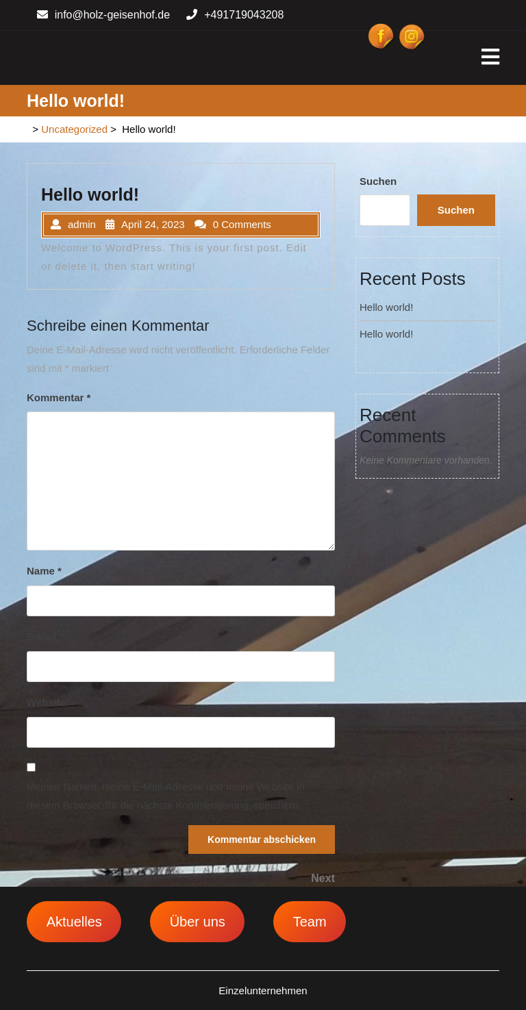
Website (46, 702)
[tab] (490, 58)
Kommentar (58, 397)
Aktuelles (74, 921)
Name (44, 571)
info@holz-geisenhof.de (103, 15)
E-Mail (45, 636)
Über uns (197, 921)
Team (310, 921)
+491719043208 (235, 15)
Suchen (378, 181)
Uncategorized (74, 129)
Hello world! (386, 307)
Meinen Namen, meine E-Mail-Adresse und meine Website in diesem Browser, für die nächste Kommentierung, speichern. (166, 796)
